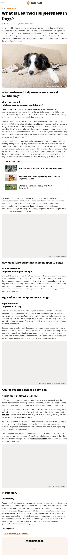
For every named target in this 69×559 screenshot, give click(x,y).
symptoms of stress (24, 417)
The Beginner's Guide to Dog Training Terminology (41, 168)
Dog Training (11, 8)
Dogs (3, 8)
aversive (38, 281)
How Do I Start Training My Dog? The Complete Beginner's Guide (39, 177)
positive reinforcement (38, 439)
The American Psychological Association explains (20, 109)
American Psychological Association (16, 534)
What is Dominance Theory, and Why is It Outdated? (37, 187)
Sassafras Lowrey (9, 24)
